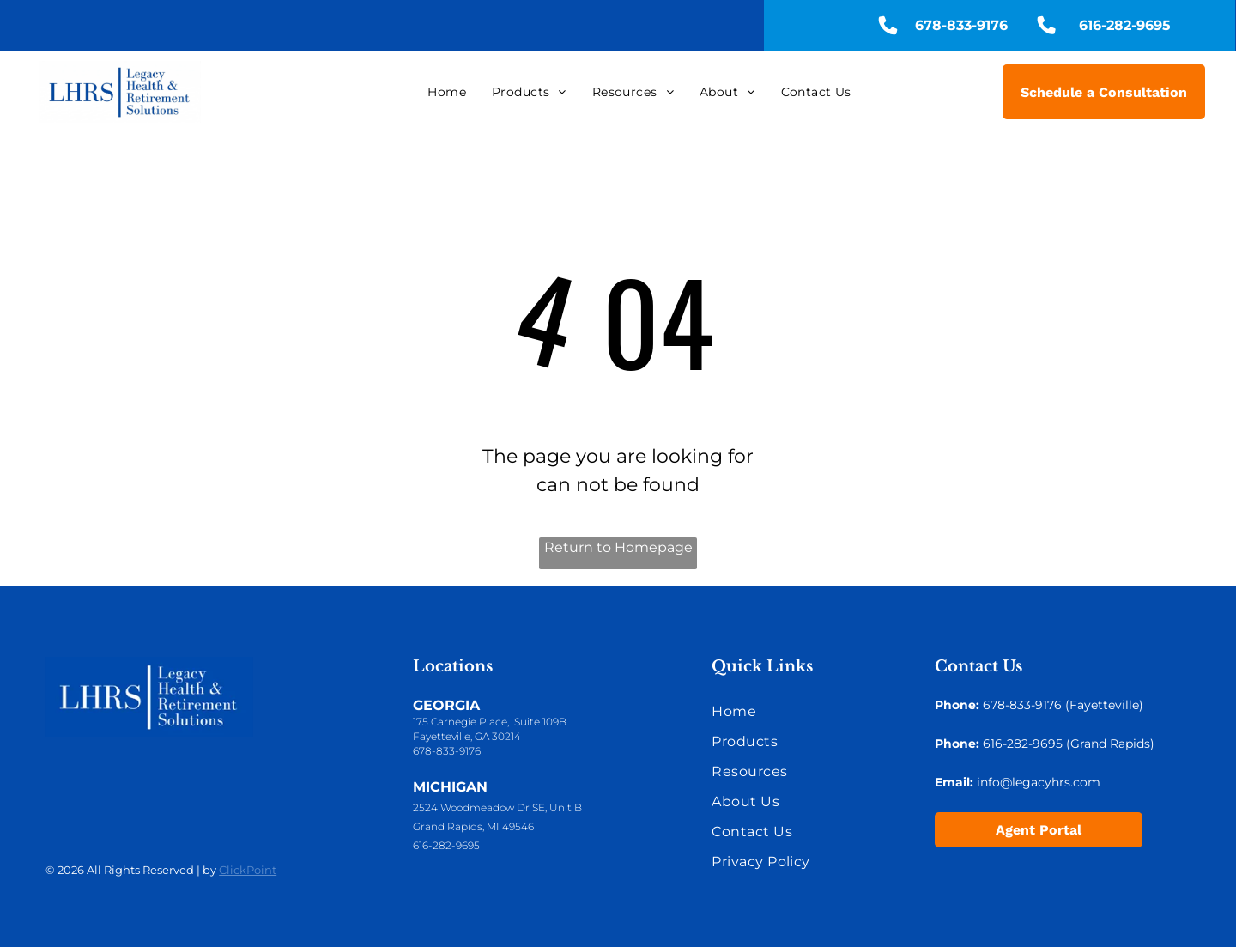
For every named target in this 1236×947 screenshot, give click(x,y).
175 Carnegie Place (460, 721)
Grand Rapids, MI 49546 (473, 826)
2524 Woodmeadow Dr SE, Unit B (497, 807)
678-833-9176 (447, 750)
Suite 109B (540, 721)
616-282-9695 (446, 845)
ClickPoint (247, 870)
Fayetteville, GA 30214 (467, 736)
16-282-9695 (1027, 743)
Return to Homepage (618, 547)
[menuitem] (447, 92)
